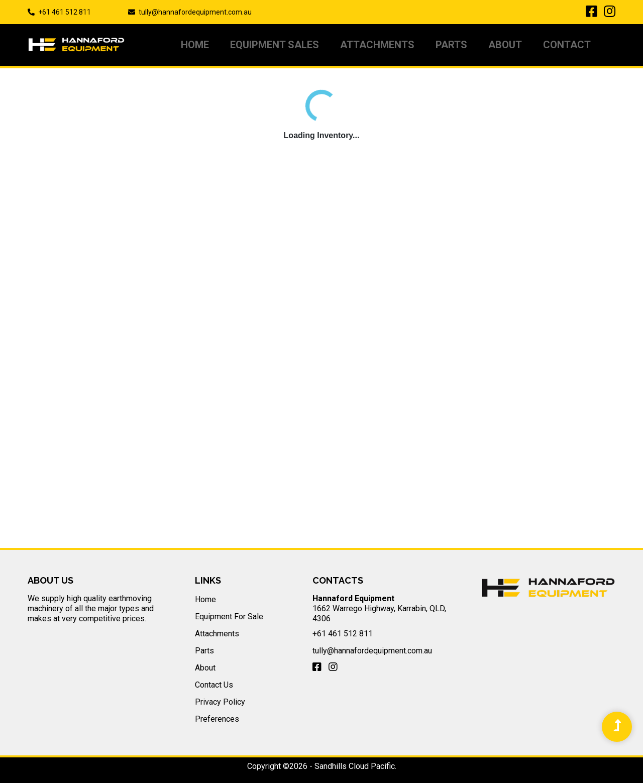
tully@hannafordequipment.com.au (195, 12)
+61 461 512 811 (64, 12)
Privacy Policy (220, 702)
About (505, 45)
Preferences (217, 719)
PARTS (451, 45)
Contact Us (214, 685)
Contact (567, 45)
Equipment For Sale (229, 616)
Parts (204, 650)
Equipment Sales (274, 45)
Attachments (377, 45)
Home (195, 45)
